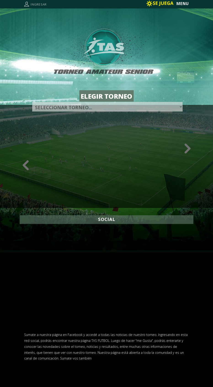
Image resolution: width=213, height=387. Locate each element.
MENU (182, 3)
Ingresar (39, 4)
